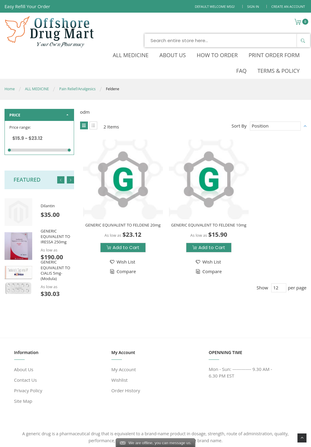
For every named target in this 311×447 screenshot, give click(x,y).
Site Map (23, 372)
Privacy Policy (28, 362)
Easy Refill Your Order (27, 6)
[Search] (257, 25)
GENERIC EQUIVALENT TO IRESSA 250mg (55, 208)
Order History (125, 362)
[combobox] (182, 25)
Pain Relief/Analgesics (77, 60)
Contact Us (25, 351)
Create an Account (288, 6)
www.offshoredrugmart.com (69, 438)
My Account (123, 341)
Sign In (253, 6)
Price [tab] (14, 86)
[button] (117, 229)
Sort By (239, 97)
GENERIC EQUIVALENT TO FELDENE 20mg (118, 189)
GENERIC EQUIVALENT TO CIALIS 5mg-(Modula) (55, 242)
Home (10, 60)
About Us (23, 341)
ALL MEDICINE (37, 60)
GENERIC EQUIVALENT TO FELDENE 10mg (193, 189)
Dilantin (48, 177)
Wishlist (119, 351)
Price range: (20, 99)
